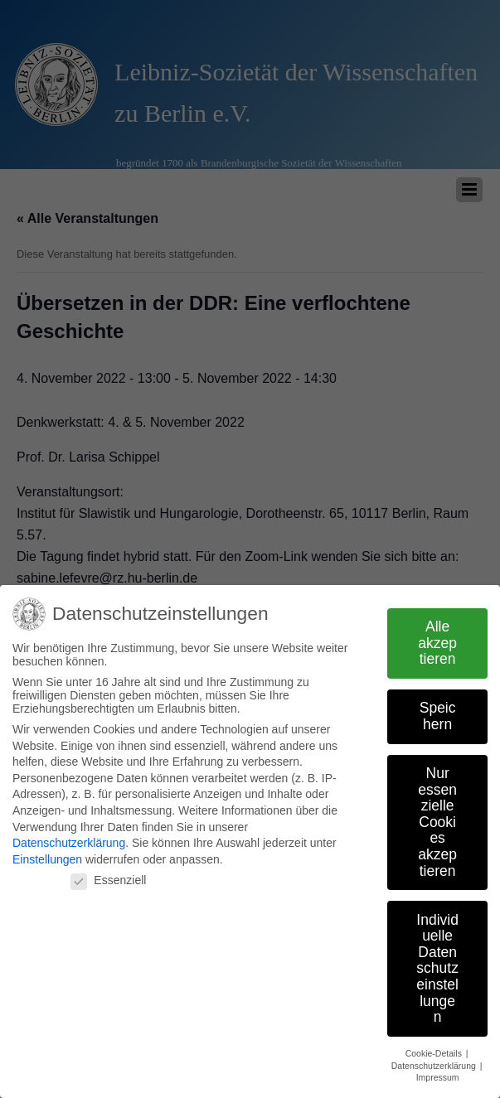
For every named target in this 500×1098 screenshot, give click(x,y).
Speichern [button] (438, 716)
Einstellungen (47, 858)
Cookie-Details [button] (434, 1053)
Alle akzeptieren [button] (437, 642)
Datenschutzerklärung (68, 842)
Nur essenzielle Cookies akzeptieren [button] (437, 822)
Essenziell (108, 880)
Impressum (437, 1077)
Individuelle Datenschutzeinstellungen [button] (437, 968)
